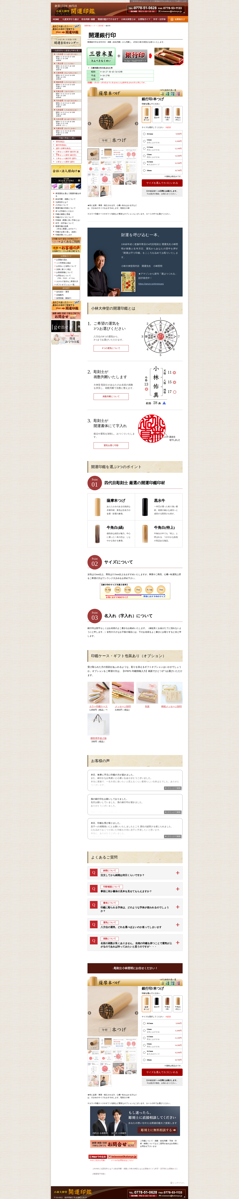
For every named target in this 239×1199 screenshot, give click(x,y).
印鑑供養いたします (63, 235)
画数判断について (111, 396)
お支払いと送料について (66, 266)
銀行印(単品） (62, 145)
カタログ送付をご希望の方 (67, 281)
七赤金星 (67, 110)
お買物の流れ (61, 260)
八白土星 (66, 119)
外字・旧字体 (159, 19)
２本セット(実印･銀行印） (67, 155)
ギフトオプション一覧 (65, 285)
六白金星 (67, 100)
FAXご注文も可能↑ (97, 1148)
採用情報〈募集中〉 (64, 298)
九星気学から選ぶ (70, 19)
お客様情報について (64, 272)
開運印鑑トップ (89, 26)
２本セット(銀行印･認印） (67, 158)
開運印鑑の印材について (65, 208)
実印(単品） (61, 142)
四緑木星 (66, 82)
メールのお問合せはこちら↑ (122, 1148)
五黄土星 (65, 91)
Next (136, 123)
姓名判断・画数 (88, 19)
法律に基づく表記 (63, 269)
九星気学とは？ (61, 202)
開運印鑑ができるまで (108, 19)
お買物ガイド (144, 19)
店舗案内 (60, 295)
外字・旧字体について (64, 223)
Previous (89, 123)
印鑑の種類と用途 (62, 214)
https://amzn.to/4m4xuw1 (151, 283)
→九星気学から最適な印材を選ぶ (66, 51)
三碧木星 (67, 73)
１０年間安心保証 (63, 263)
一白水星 (67, 54)
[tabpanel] (112, 122)
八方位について (61, 205)
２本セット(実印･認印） (66, 162)
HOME (56, 19)
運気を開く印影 (111, 445)
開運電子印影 (98, 1161)
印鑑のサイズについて (64, 217)
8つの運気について (111, 348)
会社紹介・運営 (62, 292)
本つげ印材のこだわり (64, 211)
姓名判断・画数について (65, 199)
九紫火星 (66, 128)
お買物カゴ (178, 19)
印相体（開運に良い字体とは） (68, 220)
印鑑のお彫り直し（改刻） (66, 232)
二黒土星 (65, 63)
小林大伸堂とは (128, 19)
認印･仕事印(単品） (64, 148)
